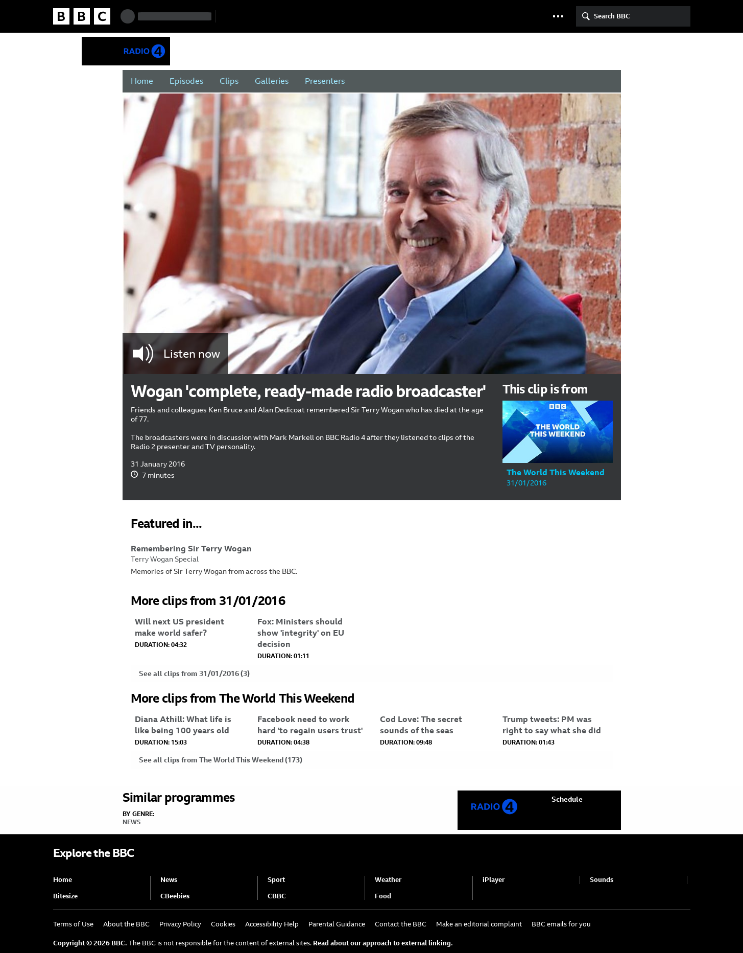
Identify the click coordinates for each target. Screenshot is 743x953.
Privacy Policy (180, 924)
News (131, 822)
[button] (558, 16)
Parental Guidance (336, 924)
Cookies (223, 924)
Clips (229, 81)
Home (142, 81)
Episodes (186, 81)
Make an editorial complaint (479, 924)
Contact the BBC (400, 924)
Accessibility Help (272, 924)
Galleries (272, 81)
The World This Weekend (327, 51)
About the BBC (126, 924)
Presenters (325, 81)
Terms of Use (73, 924)
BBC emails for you (561, 924)
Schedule (567, 799)
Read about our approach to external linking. (383, 943)
